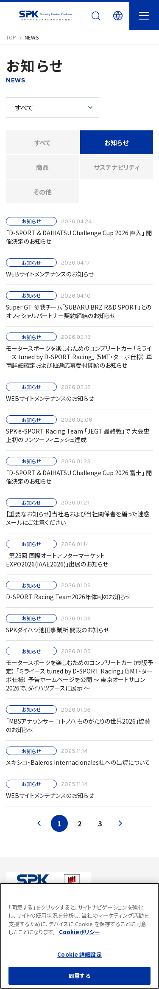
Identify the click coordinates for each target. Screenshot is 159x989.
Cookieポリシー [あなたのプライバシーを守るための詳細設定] (79, 932)
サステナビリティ (116, 167)
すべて (42, 142)
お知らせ (116, 142)
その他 (42, 191)
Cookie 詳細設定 (79, 954)
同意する (79, 976)
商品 (42, 167)
